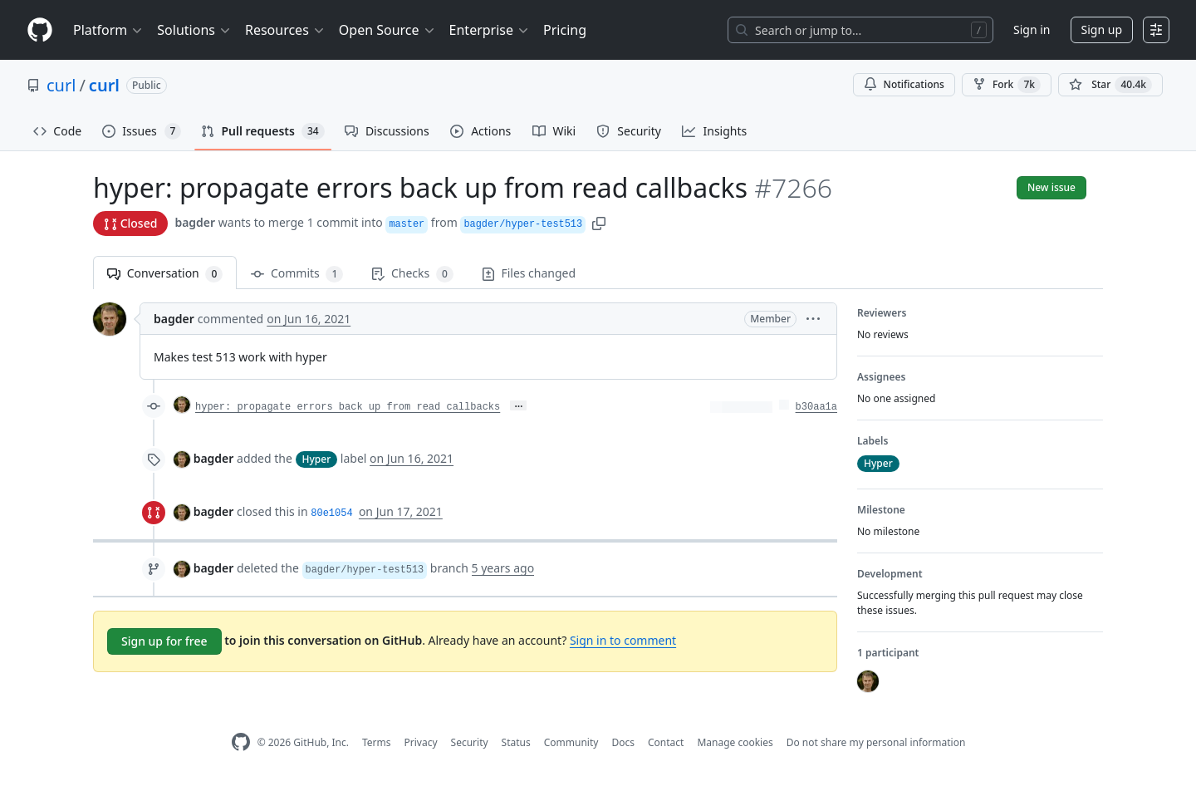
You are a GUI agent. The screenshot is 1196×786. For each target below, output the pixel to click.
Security (469, 742)
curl (61, 85)
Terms (376, 742)
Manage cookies (734, 742)
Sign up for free (164, 641)
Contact (666, 742)
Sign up (1101, 29)
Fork (1007, 84)
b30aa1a (816, 407)
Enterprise (489, 30)
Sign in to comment (623, 640)
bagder (194, 222)
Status (516, 742)
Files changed (529, 273)
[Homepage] (40, 30)
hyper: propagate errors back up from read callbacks (347, 407)
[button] (598, 222)
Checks (412, 273)
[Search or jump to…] (860, 29)
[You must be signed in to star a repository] (1110, 84)
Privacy (421, 742)
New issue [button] (1051, 187)
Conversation (165, 273)
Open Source (387, 30)
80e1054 (331, 513)
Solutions (194, 30)
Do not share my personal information (876, 742)
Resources (285, 30)
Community (571, 742)
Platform (108, 30)
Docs (623, 742)
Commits (297, 273)
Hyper (316, 459)
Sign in (1031, 29)
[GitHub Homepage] (241, 742)
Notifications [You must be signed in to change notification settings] (904, 84)
